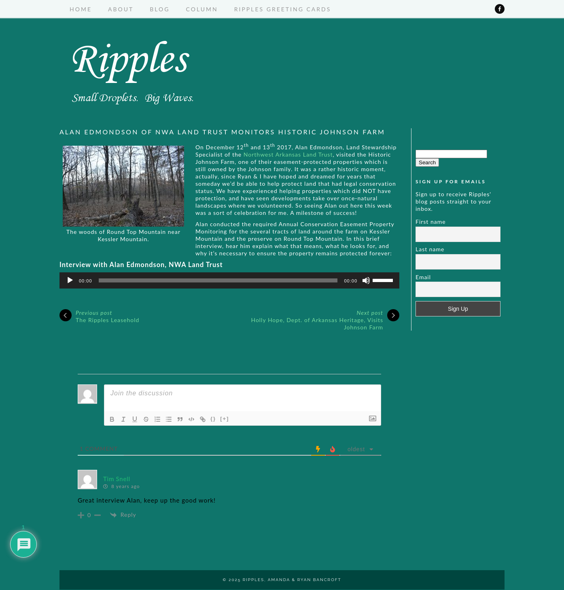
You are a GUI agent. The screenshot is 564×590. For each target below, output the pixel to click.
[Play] (70, 280)
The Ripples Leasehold (107, 316)
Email (423, 277)
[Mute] (366, 280)
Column (202, 9)
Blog (160, 9)
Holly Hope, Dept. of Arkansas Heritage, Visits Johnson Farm (317, 320)
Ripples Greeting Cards (282, 9)
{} (213, 419)
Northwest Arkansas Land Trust (288, 154)
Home (81, 9)
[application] (229, 280)
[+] (224, 419)
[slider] (218, 280)
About (121, 9)
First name (431, 221)
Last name (430, 249)
